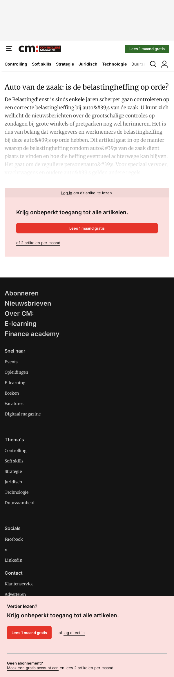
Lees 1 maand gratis (147, 48)
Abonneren (22, 293)
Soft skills (41, 63)
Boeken (12, 393)
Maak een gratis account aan (33, 667)
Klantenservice (19, 584)
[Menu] (9, 49)
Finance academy (32, 333)
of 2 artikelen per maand (38, 242)
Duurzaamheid (19, 502)
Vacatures (14, 403)
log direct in (74, 632)
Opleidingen (16, 372)
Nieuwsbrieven (28, 303)
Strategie (65, 63)
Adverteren (15, 594)
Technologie (114, 63)
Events (11, 361)
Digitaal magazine (23, 414)
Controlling (16, 63)
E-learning (21, 323)
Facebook (14, 539)
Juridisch (88, 63)
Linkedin (13, 560)
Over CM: (19, 313)
